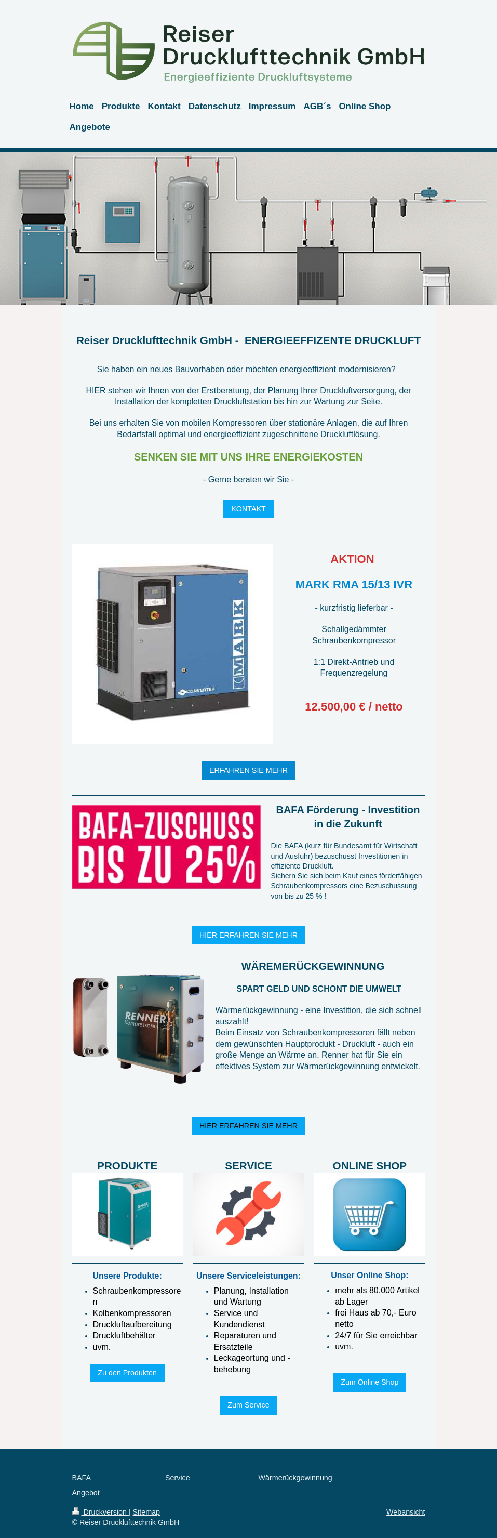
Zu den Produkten (127, 1373)
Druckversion (100, 1512)
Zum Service (248, 1405)
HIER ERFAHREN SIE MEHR (248, 935)
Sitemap (146, 1512)
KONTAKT (248, 509)
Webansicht (405, 1512)
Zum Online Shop (369, 1382)
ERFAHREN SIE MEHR (248, 770)
